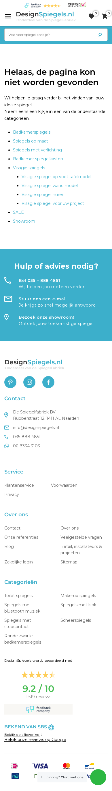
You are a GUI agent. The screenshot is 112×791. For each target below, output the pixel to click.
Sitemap (68, 562)
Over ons (69, 528)
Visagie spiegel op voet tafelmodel (56, 176)
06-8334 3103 (22, 446)
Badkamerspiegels (31, 132)
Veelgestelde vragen (81, 537)
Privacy (11, 494)
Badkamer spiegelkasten (38, 158)
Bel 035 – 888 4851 (39, 280)
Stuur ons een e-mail (43, 298)
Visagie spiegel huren (43, 194)
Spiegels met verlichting (37, 150)
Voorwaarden (64, 485)
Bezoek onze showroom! (47, 317)
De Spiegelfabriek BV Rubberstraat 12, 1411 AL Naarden (41, 415)
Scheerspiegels (75, 620)
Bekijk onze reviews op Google (35, 739)
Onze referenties (21, 537)
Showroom (24, 221)
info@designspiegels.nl (31, 427)
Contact (12, 528)
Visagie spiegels (29, 167)
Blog (9, 546)
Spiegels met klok (78, 604)
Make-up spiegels (78, 595)
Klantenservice (19, 485)
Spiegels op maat (30, 141)
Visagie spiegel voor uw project (53, 203)
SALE (18, 212)
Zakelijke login (18, 562)
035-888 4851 (22, 436)
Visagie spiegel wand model (50, 185)
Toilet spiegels (18, 595)
